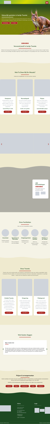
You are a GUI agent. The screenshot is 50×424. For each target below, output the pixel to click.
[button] (47, 2)
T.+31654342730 (19, 415)
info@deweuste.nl (20, 414)
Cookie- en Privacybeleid (21, 417)
